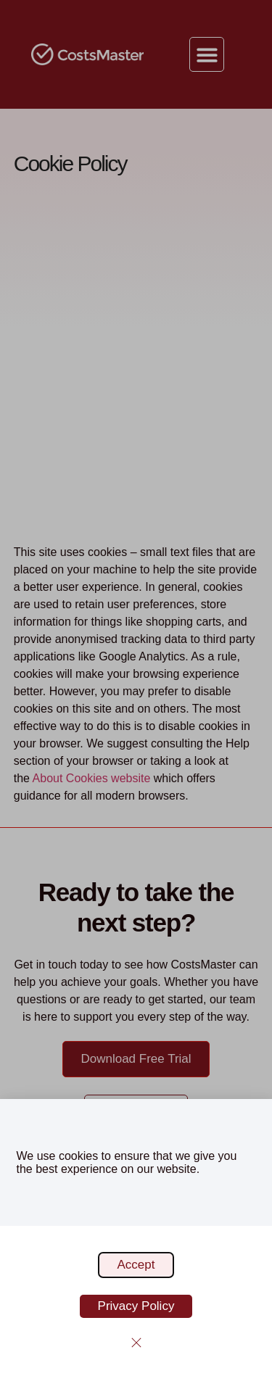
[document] (136, 690)
